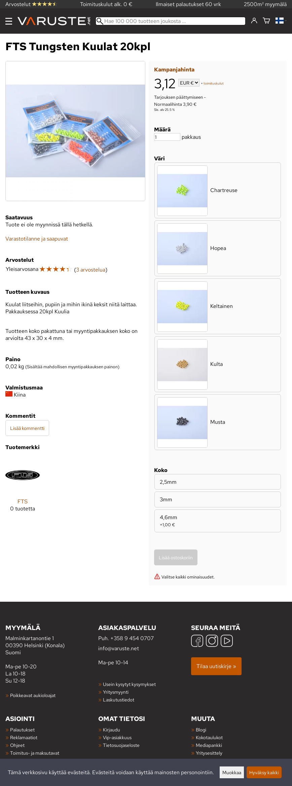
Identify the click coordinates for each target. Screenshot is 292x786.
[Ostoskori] (266, 21)
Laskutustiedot (118, 699)
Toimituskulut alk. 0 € (106, 4)
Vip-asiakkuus (117, 737)
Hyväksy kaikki (264, 772)
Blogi (201, 729)
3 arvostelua (90, 269)
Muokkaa (231, 772)
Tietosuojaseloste (121, 745)
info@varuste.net (118, 648)
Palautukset (22, 729)
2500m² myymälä (265, 4)
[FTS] (22, 490)
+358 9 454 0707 (132, 638)
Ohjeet (17, 745)
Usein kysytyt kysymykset (129, 684)
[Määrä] (167, 137)
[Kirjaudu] (254, 21)
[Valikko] (8, 21)
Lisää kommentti (27, 428)
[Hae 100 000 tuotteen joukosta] (171, 21)
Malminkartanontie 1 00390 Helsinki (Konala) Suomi (51, 639)
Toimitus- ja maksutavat (34, 753)
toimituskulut (214, 83)
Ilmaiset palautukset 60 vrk (188, 4)
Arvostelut (31, 4)
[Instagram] (212, 642)
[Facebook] (197, 642)
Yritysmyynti (116, 692)
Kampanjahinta (174, 69)
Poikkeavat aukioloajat (33, 695)
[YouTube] (227, 642)
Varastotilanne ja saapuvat (36, 238)
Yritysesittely (209, 753)
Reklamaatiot (23, 737)
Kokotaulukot (209, 737)
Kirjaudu (111, 729)
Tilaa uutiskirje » (216, 666)
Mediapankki (209, 745)
